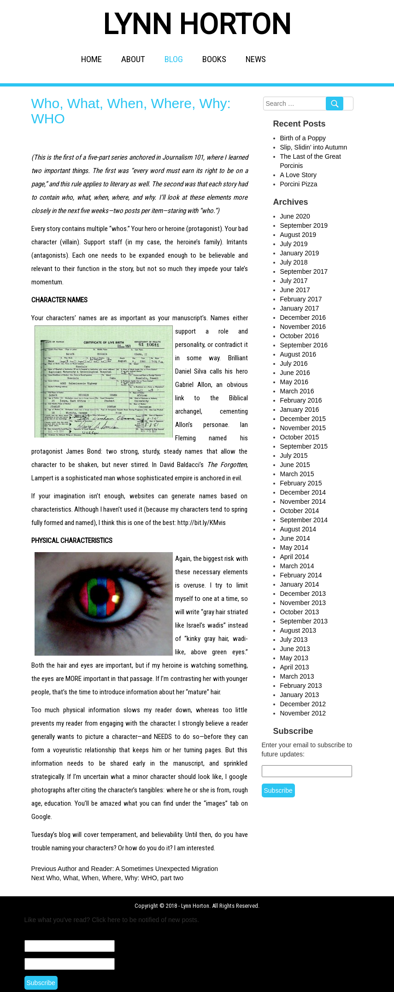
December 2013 (303, 593)
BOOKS (214, 59)
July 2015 (294, 455)
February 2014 (301, 575)
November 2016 (303, 326)
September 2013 (304, 621)
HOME (91, 59)
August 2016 (298, 354)
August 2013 (298, 630)
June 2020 (295, 216)
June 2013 (295, 648)
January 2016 (299, 409)
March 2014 (297, 566)
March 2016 (297, 391)
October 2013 (299, 612)
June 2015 (295, 464)
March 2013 (297, 676)
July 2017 (294, 280)
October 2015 (299, 437)
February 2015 (301, 483)
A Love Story (298, 175)
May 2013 (294, 658)
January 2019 (299, 253)
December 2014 (303, 492)
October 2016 (299, 336)
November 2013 (303, 602)
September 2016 (304, 345)
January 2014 (299, 584)
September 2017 (304, 271)
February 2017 (301, 299)
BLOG (174, 59)
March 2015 (297, 474)
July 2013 (294, 639)
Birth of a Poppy (303, 138)
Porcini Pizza (299, 184)
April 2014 (294, 556)
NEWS (256, 59)
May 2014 (294, 547)
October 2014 (299, 510)
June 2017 (295, 290)
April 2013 (294, 667)
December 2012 (303, 704)
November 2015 (303, 428)
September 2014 (304, 520)
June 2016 (295, 372)
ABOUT (133, 59)
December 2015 (303, 418)
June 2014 (295, 538)
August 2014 (298, 529)
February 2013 (301, 685)
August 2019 (298, 234)
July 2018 (294, 262)
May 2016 (294, 382)
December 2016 (303, 317)
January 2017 (299, 308)
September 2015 (304, 446)
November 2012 (303, 713)
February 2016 (301, 400)
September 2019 (304, 225)
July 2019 (294, 244)
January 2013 (299, 694)
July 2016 (294, 363)
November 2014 (303, 501)
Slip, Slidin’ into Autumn (313, 147)
